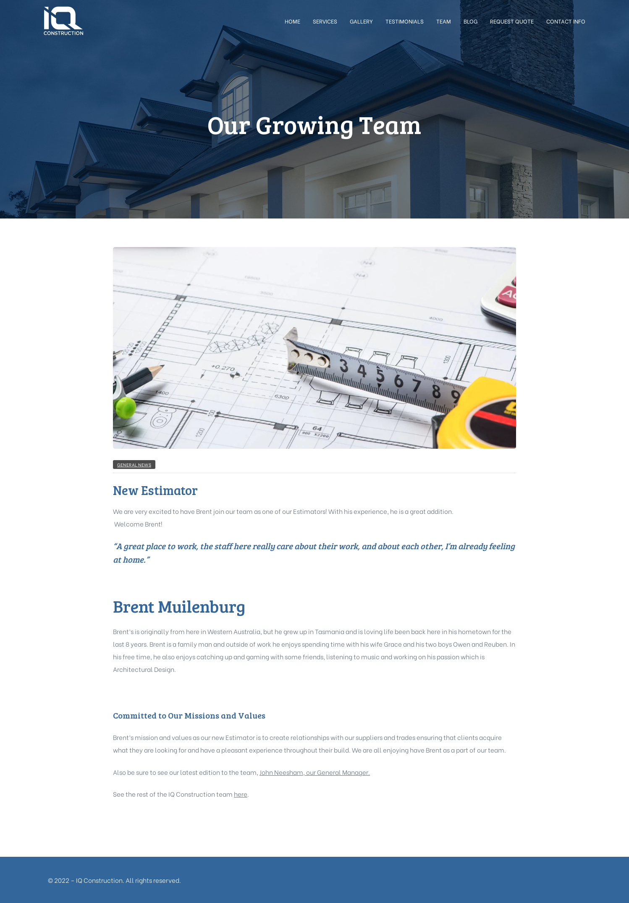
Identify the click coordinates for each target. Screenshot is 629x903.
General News (134, 464)
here (240, 793)
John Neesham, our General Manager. (314, 772)
